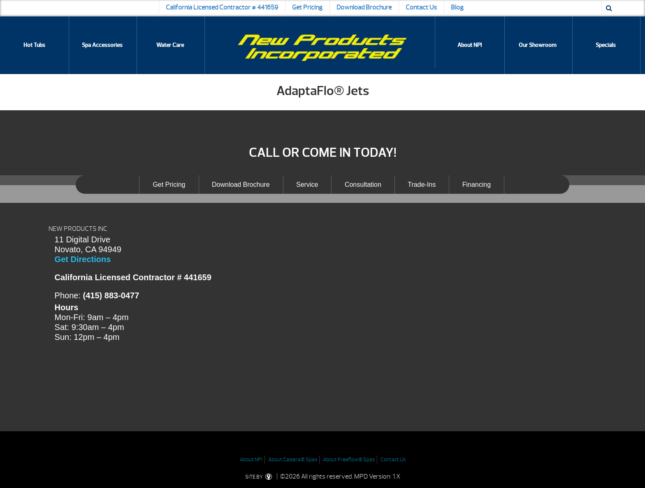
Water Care (170, 45)
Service (307, 184)
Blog (457, 7)
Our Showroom (538, 45)
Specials (606, 45)
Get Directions (83, 259)
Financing (476, 184)
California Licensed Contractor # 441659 (222, 7)
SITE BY (260, 477)
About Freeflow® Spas (349, 459)
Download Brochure (364, 7)
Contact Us (421, 7)
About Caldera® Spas (292, 459)
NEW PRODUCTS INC (78, 229)
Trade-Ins (422, 184)
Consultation (363, 184)
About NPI (469, 45)
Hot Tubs (34, 45)
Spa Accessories (102, 45)
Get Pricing (307, 7)
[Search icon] (609, 8)
